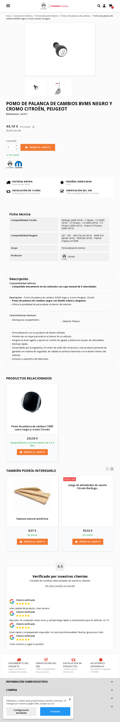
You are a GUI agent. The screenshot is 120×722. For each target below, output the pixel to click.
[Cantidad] (10, 147)
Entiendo (55, 711)
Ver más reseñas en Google (60, 585)
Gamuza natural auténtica (32, 518)
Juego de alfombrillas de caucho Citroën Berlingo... (88, 486)
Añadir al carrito (38, 147)
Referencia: (12, 114)
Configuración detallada (21, 711)
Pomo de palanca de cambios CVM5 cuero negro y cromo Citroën (32, 428)
